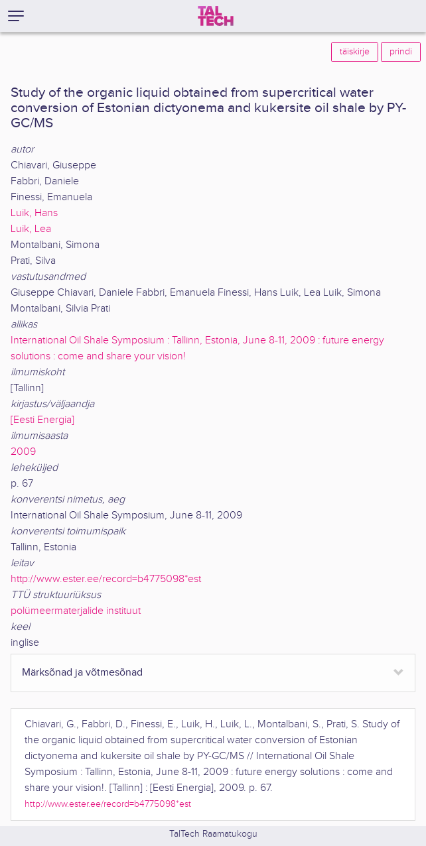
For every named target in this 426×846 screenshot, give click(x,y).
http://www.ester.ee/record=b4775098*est (106, 579)
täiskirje (355, 51)
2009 (23, 452)
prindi (401, 51)
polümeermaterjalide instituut (76, 611)
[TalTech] (215, 16)
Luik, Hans (34, 213)
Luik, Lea (31, 229)
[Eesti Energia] (42, 420)
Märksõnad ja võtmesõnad (82, 672)
